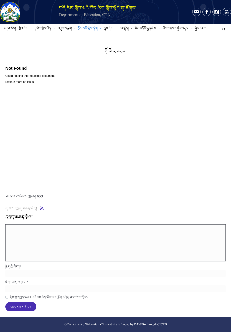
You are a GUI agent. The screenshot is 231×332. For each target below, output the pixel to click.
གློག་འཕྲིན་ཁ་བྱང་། (16, 282)
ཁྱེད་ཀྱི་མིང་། (13, 266)
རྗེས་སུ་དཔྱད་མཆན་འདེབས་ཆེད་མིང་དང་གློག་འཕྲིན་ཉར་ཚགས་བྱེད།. (49, 297)
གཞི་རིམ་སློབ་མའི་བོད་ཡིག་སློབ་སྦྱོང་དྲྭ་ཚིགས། (97, 7)
